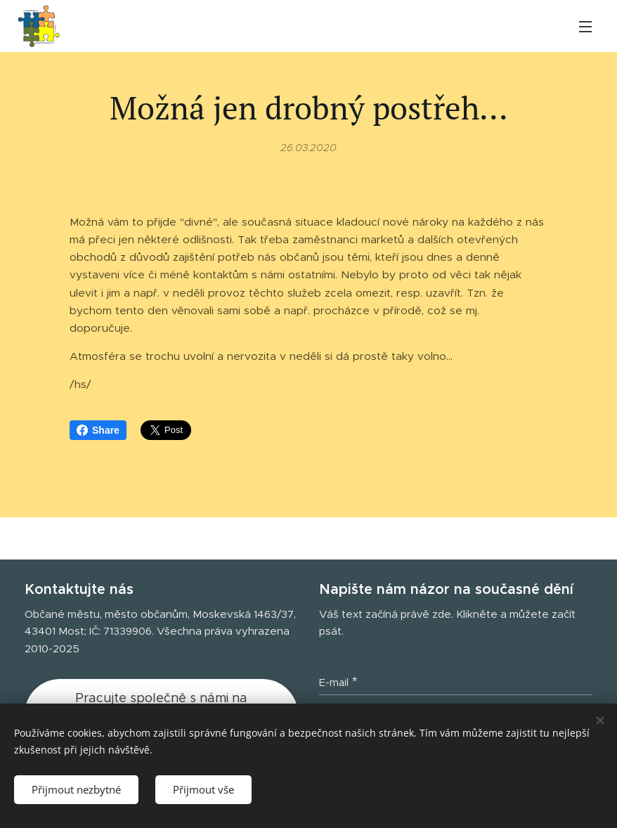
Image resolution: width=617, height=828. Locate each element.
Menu (585, 26)
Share (98, 430)
